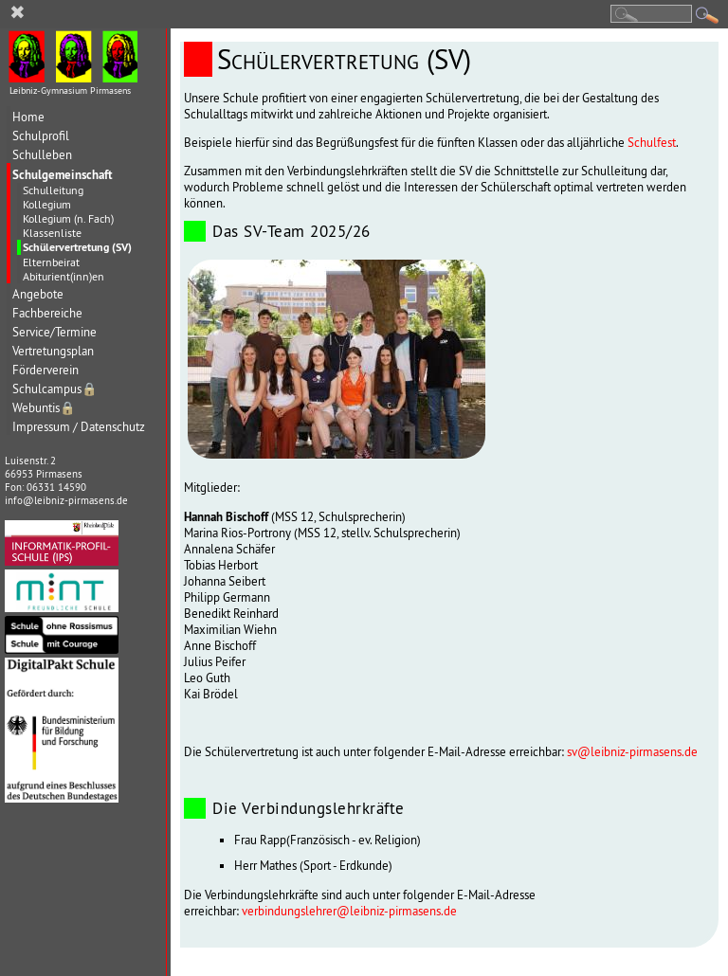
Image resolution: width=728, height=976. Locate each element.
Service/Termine (54, 332)
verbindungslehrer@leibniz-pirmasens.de (349, 911)
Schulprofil (40, 136)
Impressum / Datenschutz (78, 427)
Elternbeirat (51, 262)
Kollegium (47, 204)
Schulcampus (55, 389)
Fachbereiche (47, 313)
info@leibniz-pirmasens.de (66, 500)
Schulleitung (53, 190)
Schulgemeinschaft (62, 174)
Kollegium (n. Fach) (68, 218)
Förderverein (45, 370)
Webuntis (44, 408)
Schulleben (42, 155)
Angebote (38, 294)
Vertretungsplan (53, 351)
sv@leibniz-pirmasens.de (632, 752)
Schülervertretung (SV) (77, 247)
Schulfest (652, 143)
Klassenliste (52, 233)
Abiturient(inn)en (63, 276)
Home (28, 117)
